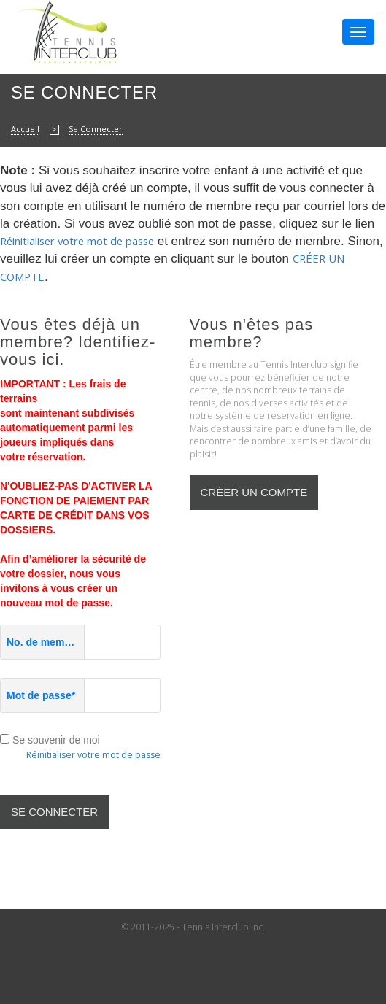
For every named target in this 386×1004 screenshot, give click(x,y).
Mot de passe (41, 695)
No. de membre (46, 642)
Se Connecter (96, 128)
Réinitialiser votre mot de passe (77, 240)
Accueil (25, 128)
